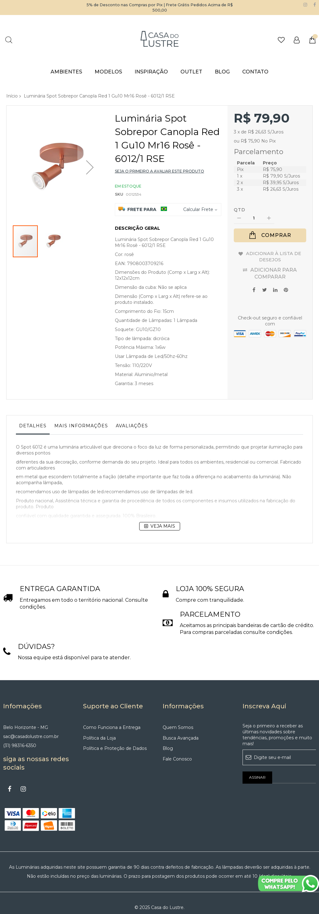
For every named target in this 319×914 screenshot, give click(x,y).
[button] (89, 157)
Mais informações (81, 426)
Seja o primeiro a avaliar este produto (159, 171)
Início (12, 96)
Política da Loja (99, 729)
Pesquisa (8, 39)
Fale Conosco (177, 750)
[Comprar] (270, 235)
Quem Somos (178, 718)
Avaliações (132, 426)
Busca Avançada (181, 729)
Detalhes (33, 426)
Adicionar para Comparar (273, 273)
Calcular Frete (198, 209)
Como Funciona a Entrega (111, 718)
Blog (168, 740)
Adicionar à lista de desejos (273, 256)
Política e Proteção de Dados (115, 740)
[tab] (33, 427)
